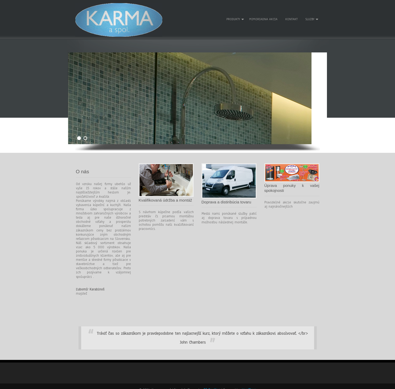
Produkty (233, 16)
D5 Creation (212, 383)
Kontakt (291, 16)
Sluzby (309, 16)
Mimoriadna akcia (263, 16)
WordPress (249, 383)
